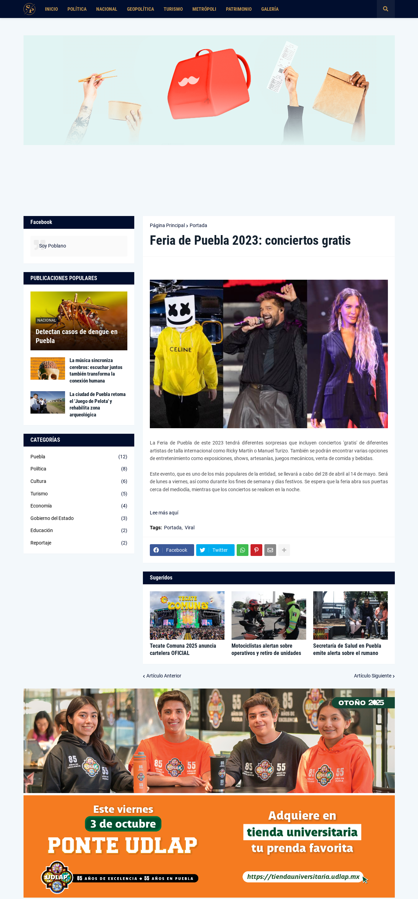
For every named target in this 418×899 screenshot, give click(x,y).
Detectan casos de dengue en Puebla (77, 336)
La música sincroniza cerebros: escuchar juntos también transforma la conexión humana (96, 370)
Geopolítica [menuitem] (140, 9)
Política (78, 469)
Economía (78, 506)
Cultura (78, 481)
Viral (189, 527)
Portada (198, 225)
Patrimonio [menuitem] (239, 9)
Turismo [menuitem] (173, 9)
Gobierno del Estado (78, 518)
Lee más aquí (164, 512)
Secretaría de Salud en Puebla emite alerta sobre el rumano (347, 649)
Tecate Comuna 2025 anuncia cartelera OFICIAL (183, 649)
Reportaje (78, 543)
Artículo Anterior (163, 675)
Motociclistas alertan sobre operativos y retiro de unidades (266, 649)
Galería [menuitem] (270, 9)
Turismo (78, 494)
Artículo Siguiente (372, 675)
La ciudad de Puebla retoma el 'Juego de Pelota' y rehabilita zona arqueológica (98, 404)
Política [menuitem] (77, 9)
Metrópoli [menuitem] (204, 9)
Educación (78, 530)
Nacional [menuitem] (106, 9)
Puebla (78, 456)
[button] (386, 9)
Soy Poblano (52, 246)
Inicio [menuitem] (51, 9)
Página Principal (167, 225)
